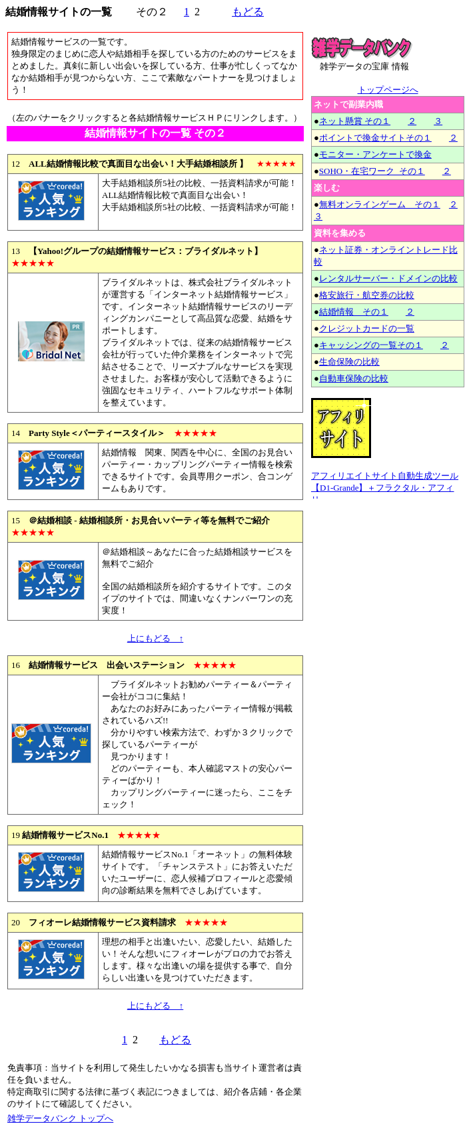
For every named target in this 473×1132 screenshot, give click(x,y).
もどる (248, 11)
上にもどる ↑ (155, 638)
